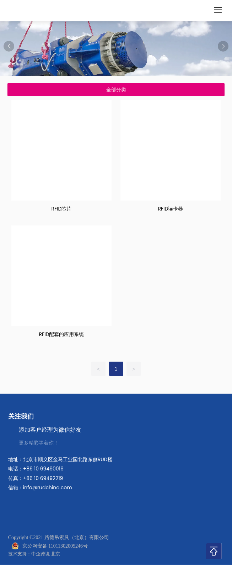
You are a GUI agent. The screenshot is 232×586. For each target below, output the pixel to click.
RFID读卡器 (170, 208)
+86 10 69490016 (43, 468)
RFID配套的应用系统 (61, 334)
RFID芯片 (62, 208)
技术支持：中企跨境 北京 (34, 553)
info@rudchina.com (47, 487)
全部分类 (116, 89)
